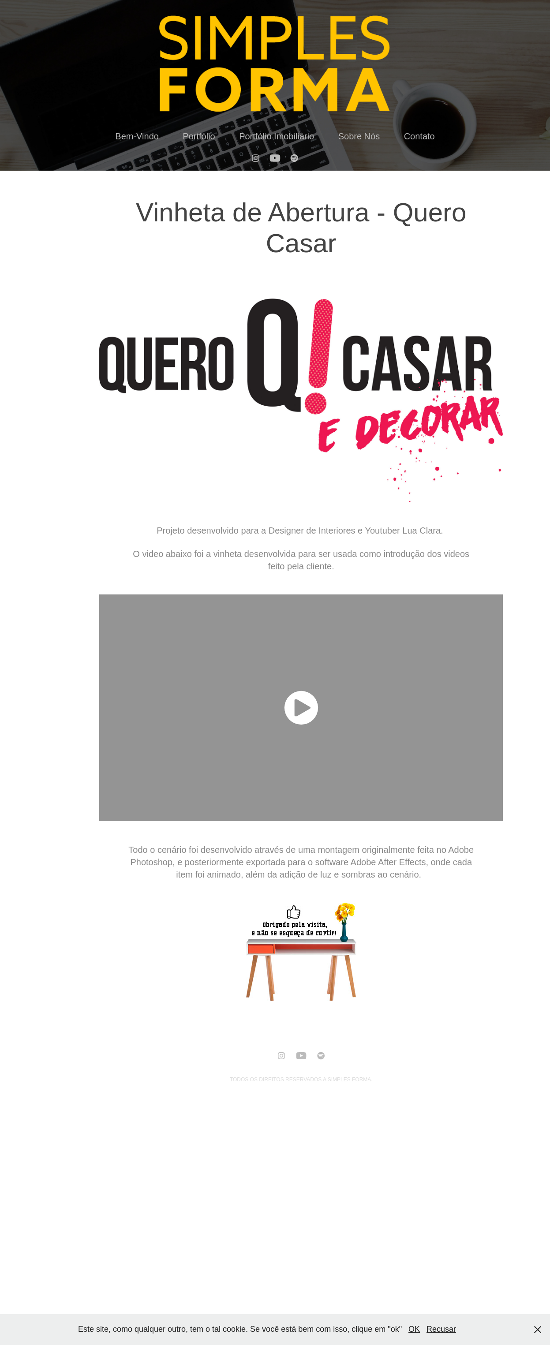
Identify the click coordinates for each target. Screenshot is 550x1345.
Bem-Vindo (137, 136)
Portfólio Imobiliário (276, 136)
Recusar (441, 1329)
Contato (419, 136)
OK (414, 1329)
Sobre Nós (359, 136)
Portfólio (199, 136)
